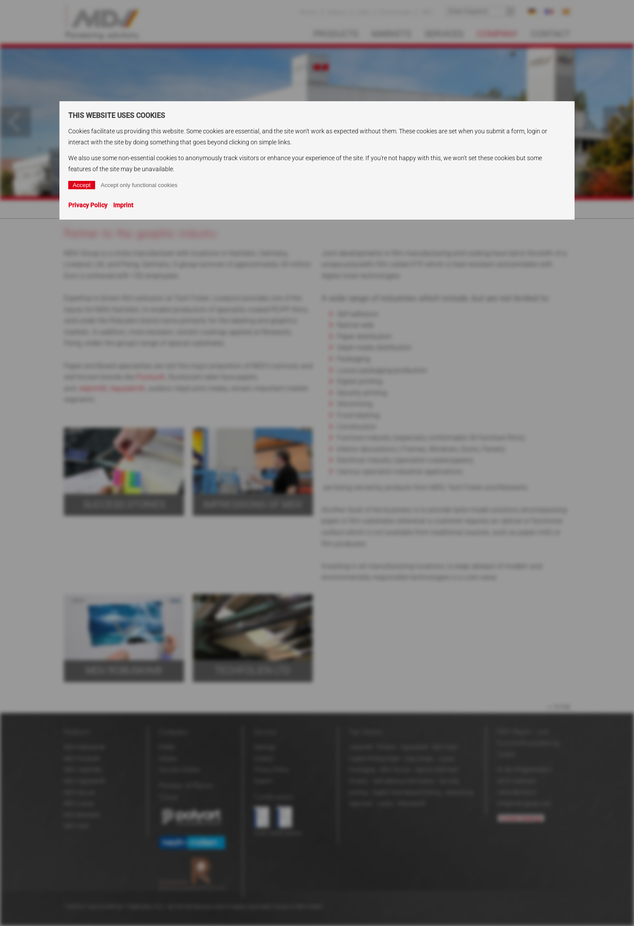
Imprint (123, 205)
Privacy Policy (87, 205)
